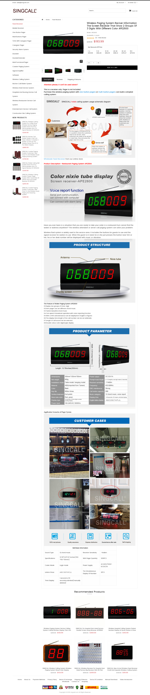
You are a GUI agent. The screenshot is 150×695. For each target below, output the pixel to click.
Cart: (133, 11)
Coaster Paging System (20, 66)
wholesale (65, 681)
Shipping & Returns (74, 79)
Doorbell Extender (18, 58)
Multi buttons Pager (19, 36)
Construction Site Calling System (24, 113)
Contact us (75, 681)
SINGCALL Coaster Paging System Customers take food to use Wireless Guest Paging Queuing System (30, 154)
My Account (121, 2)
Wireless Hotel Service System (23, 88)
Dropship (85, 681)
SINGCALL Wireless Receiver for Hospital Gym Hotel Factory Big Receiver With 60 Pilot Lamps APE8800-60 (89, 670)
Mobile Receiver (18, 28)
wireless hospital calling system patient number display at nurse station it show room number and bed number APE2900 (122, 630)
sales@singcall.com (23, 2)
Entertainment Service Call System (24, 109)
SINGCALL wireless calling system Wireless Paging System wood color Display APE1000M (56, 670)
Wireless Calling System (20, 79)
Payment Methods (39, 679)
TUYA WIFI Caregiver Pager (21, 41)
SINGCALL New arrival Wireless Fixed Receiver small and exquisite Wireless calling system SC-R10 (122, 670)
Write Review (102, 37)
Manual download (111, 679)
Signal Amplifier (18, 71)
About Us (27, 679)
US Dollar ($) (133, 2)
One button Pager (18, 32)
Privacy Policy (52, 679)
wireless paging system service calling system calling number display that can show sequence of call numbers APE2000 (57, 630)
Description (48, 79)
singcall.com (75, 692)
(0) (96, 37)
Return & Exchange (65, 679)
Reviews (60, 79)
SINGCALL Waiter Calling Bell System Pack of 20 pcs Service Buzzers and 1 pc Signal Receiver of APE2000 (30, 165)
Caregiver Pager (18, 45)
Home (47, 19)
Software (15, 75)
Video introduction (126, 679)
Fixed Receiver (56, 19)
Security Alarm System (20, 49)
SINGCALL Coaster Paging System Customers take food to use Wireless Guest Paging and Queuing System (30, 191)
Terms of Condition (96, 679)
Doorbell (15, 54)
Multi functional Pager (20, 62)
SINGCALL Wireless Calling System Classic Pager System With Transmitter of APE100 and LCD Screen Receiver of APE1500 (30, 178)
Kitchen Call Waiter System (22, 83)
